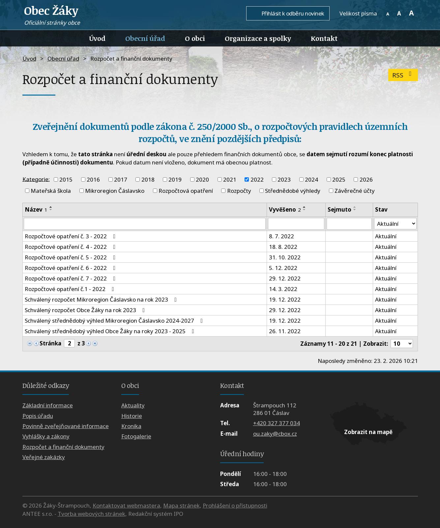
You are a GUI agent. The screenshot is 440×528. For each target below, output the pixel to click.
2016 (93, 179)
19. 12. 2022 (285, 299)
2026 (366, 179)
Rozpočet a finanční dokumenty (63, 447)
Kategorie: (36, 179)
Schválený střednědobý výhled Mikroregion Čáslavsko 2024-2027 (115, 320)
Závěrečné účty (355, 190)
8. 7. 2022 (281, 236)
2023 (284, 179)
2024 (311, 179)
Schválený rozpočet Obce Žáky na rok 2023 (86, 310)
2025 (338, 179)
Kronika (131, 426)
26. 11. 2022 (285, 331)
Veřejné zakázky (43, 457)
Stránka (50, 343)
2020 (202, 179)
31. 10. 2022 (285, 257)
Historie (131, 416)
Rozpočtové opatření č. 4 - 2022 (71, 246)
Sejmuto (339, 209)
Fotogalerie (136, 436)
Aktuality (133, 405)
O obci (195, 38)
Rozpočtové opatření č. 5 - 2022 (71, 257)
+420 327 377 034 (276, 423)
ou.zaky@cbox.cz (275, 433)
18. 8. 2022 (283, 246)
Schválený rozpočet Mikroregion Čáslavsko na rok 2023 (102, 299)
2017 (120, 179)
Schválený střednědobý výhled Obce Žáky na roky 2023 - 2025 (111, 331)
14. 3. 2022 (283, 289)
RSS (403, 75)
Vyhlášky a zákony (46, 436)
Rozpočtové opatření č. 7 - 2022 (71, 278)
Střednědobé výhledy (292, 190)
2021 (229, 179)
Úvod (97, 38)
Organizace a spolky (258, 38)
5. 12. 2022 (283, 268)
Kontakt (324, 38)
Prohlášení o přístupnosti (235, 505)
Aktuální (385, 236)
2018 (148, 179)
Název (36, 209)
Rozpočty (239, 190)
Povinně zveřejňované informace (65, 426)
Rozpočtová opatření (186, 190)
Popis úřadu (37, 416)
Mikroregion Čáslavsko (114, 190)
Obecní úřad (145, 38)
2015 (66, 179)
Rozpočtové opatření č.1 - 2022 (71, 289)
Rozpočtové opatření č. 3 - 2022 (71, 236)
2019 (175, 179)
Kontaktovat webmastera (126, 505)
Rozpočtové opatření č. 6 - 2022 (71, 268)
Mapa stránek (181, 505)
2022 (257, 179)
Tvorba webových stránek (91, 513)
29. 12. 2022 (285, 278)
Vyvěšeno (285, 209)
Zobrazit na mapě (368, 432)
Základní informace (47, 405)
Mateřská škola (51, 190)
